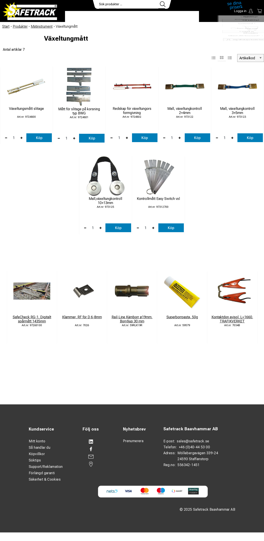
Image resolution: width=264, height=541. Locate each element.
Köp (39, 138)
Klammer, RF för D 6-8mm (82, 317)
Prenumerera (133, 441)
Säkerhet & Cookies (45, 479)
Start (5, 26)
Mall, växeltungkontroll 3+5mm (237, 111)
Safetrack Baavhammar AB (190, 428)
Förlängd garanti (42, 473)
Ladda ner (186, 17)
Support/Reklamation (46, 467)
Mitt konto (37, 441)
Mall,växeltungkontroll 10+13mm (105, 201)
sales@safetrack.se (193, 441)
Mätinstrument (41, 26)
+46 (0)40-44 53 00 (194, 447)
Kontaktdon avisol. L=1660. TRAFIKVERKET (232, 319)
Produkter (78, 17)
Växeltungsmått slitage (26, 109)
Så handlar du (39, 447)
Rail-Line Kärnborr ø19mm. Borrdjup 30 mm (132, 319)
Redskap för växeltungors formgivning (132, 111)
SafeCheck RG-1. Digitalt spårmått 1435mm (32, 319)
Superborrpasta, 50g (182, 317)
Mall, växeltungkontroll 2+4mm (184, 111)
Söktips (35, 460)
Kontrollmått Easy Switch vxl (158, 199)
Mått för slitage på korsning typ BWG (79, 111)
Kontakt (161, 17)
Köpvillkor (37, 454)
